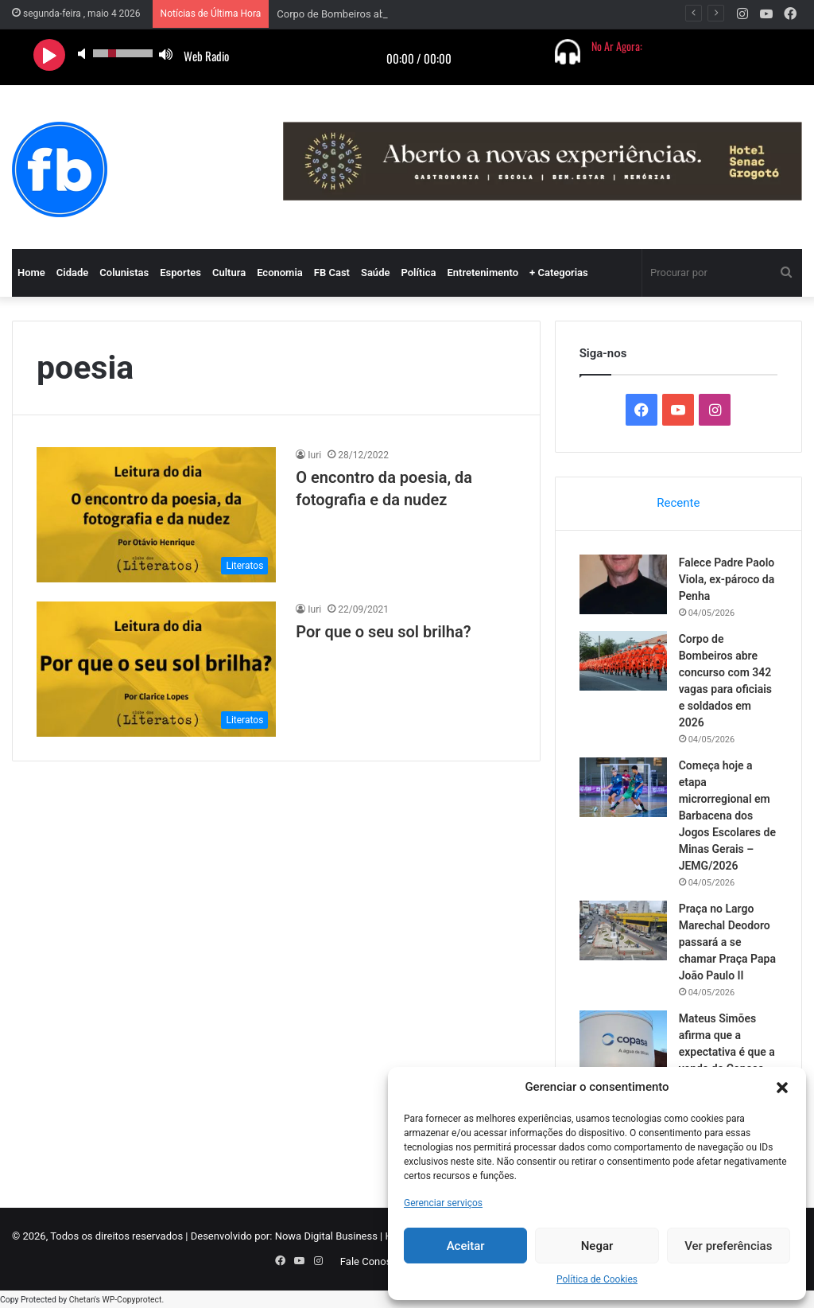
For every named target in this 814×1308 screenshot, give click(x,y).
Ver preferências (728, 1246)
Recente (678, 503)
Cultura (229, 272)
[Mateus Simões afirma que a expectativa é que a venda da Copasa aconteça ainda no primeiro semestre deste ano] (623, 1040)
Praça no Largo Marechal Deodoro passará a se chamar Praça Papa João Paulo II (727, 942)
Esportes (180, 272)
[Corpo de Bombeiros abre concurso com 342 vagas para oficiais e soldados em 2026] (623, 661)
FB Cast (332, 272)
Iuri (314, 455)
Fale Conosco (371, 1261)
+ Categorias (558, 272)
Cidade (72, 272)
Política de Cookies (597, 1279)
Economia (280, 272)
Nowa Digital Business (326, 1236)
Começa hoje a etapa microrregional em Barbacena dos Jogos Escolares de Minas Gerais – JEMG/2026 (727, 815)
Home (31, 272)
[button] (782, 1088)
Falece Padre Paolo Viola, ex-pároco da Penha (727, 579)
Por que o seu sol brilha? (383, 631)
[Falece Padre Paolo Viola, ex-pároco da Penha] (623, 584)
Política (418, 272)
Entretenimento (482, 272)
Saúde (375, 272)
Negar (597, 1246)
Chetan (82, 1299)
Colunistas (124, 272)
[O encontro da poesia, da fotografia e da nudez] (156, 514)
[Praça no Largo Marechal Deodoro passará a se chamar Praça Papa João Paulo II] (623, 930)
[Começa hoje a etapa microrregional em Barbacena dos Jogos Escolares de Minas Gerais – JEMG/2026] (623, 787)
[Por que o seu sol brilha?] (156, 669)
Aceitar (466, 1246)
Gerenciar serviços (443, 1203)
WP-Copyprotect (131, 1299)
